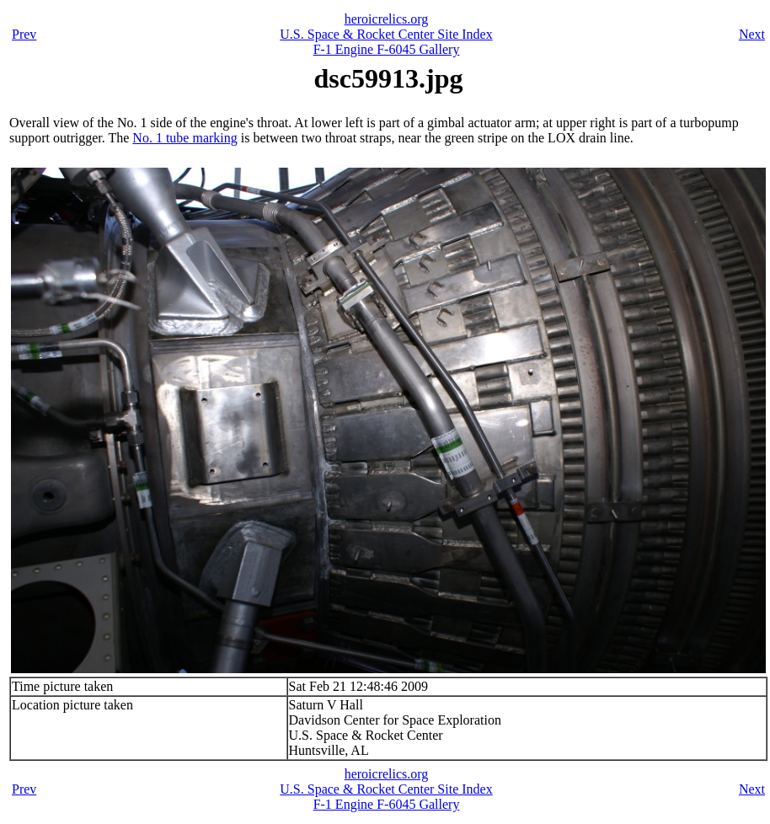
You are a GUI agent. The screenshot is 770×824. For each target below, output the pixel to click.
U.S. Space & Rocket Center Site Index (386, 34)
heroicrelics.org (387, 19)
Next (752, 34)
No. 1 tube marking (184, 138)
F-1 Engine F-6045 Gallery (386, 49)
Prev (24, 34)
